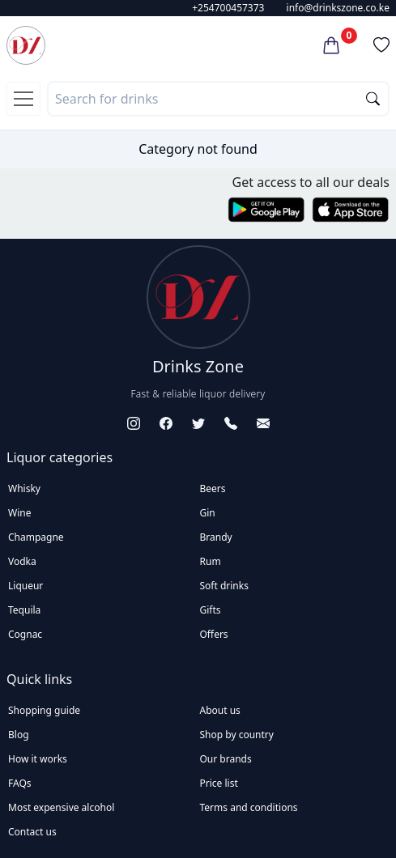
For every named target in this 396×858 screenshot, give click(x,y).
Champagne (36, 537)
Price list (219, 783)
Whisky (24, 488)
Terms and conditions (249, 807)
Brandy (216, 537)
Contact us (32, 832)
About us (220, 710)
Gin (207, 513)
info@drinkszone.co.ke (338, 8)
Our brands (226, 759)
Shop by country (237, 734)
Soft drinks (224, 586)
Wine (19, 513)
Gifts (210, 610)
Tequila (24, 610)
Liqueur (25, 586)
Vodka (22, 561)
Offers (214, 634)
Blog (18, 734)
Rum (210, 561)
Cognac (25, 634)
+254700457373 (228, 8)
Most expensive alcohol (61, 807)
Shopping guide (44, 710)
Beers (213, 488)
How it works (37, 759)
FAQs (20, 783)
